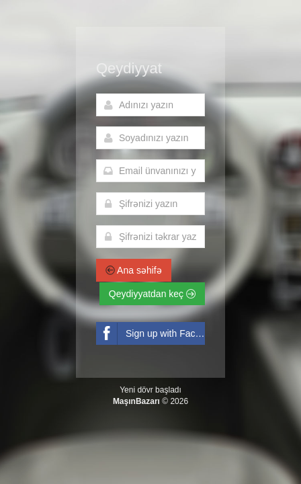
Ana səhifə (133, 270)
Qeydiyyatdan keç (152, 293)
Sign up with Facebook (150, 334)
